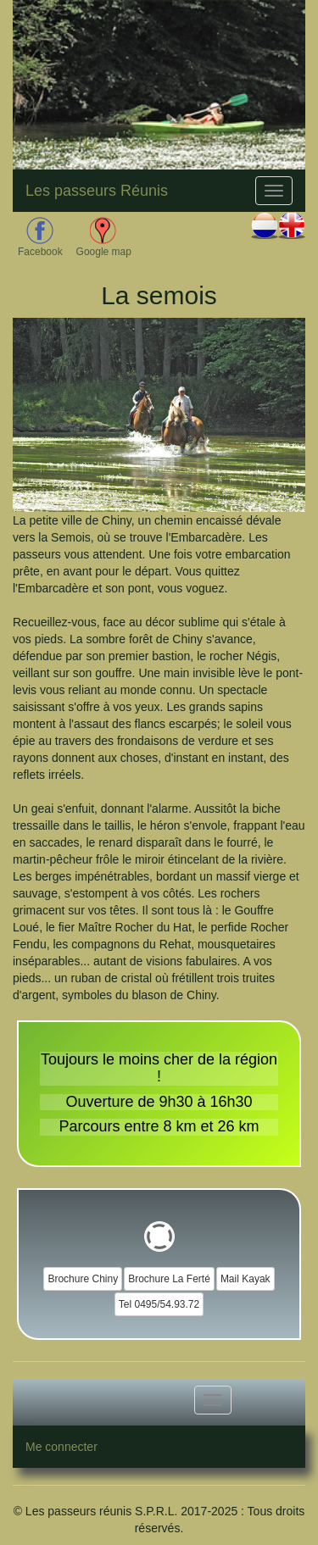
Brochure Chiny (82, 1279)
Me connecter (61, 1446)
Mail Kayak (245, 1279)
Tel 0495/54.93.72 (159, 1304)
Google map (103, 237)
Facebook (40, 237)
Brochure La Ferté (169, 1279)
